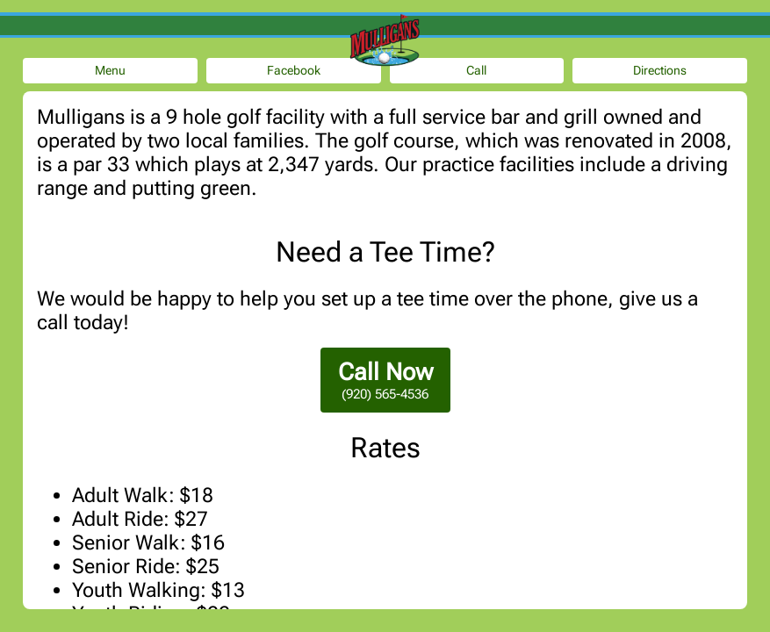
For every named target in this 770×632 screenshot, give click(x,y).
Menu (110, 70)
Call (476, 70)
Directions (660, 70)
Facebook (293, 70)
